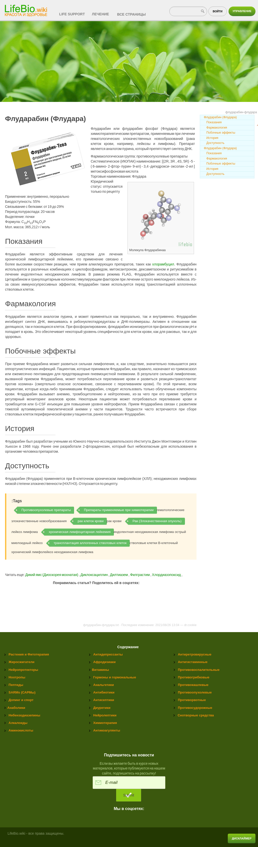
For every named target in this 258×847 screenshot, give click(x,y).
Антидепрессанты (108, 654)
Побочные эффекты (220, 132)
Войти (217, 11)
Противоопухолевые (195, 692)
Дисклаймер (241, 838)
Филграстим (140, 575)
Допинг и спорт (21, 700)
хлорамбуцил (163, 264)
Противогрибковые (193, 677)
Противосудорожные (195, 708)
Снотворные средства (196, 715)
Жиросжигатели (21, 662)
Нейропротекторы (23, 670)
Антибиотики (103, 692)
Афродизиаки (104, 662)
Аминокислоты (21, 730)
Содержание (128, 647)
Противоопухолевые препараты (46, 510)
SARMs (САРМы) (22, 692)
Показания (214, 122)
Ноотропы (17, 677)
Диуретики (101, 708)
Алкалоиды (18, 723)
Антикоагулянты (106, 730)
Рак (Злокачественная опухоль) (157, 521)
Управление (242, 11)
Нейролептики (104, 715)
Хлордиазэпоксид (166, 575)
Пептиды (16, 685)
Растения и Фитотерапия (29, 654)
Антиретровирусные (194, 654)
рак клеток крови (91, 521)
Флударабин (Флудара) (220, 117)
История (212, 138)
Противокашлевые (193, 685)
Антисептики (103, 700)
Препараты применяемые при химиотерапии (119, 510)
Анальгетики (103, 685)
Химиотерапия (105, 723)
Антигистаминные (192, 662)
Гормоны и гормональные (114, 677)
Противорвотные (192, 700)
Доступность (215, 143)
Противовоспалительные (198, 670)
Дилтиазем (119, 575)
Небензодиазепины (24, 715)
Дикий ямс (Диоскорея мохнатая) (52, 575)
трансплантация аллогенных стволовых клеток (90, 543)
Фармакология (216, 127)
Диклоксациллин (94, 575)
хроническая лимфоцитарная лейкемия (79, 532)
